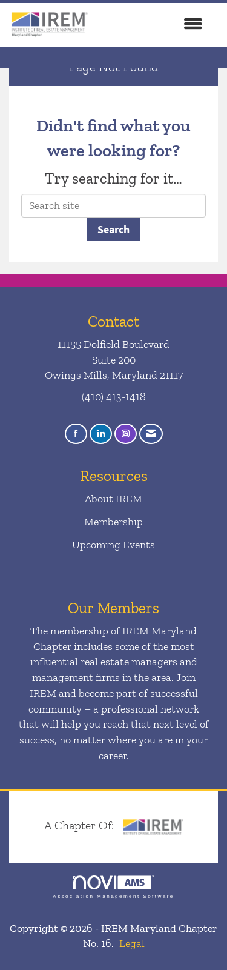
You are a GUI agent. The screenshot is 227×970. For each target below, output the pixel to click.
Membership (113, 521)
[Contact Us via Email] (151, 434)
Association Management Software (113, 887)
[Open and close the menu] (152, 25)
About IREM (113, 498)
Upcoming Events (113, 544)
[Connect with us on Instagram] (125, 434)
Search (113, 229)
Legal (132, 943)
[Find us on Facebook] (76, 434)
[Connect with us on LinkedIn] (101, 434)
